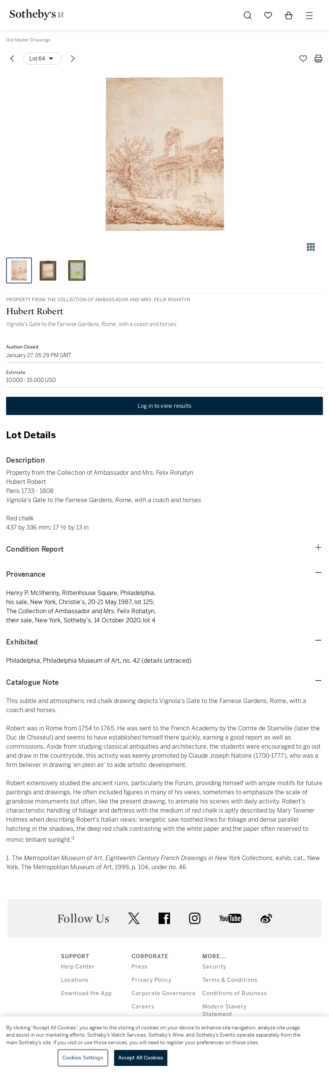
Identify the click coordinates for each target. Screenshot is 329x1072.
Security (214, 967)
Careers (143, 1007)
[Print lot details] (318, 58)
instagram (194, 918)
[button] (164, 153)
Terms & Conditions (229, 980)
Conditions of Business (234, 993)
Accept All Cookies (140, 1058)
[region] (164, 1044)
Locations (75, 980)
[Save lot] (303, 58)
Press (140, 967)
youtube (230, 918)
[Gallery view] (311, 246)
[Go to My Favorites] (268, 15)
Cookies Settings (82, 1058)
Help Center (78, 967)
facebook (164, 918)
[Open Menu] (309, 15)
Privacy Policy (152, 980)
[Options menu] (42, 58)
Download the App (86, 993)
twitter (134, 918)
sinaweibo (266, 918)
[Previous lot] (12, 58)
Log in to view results (165, 405)
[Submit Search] (247, 15)
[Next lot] (72, 58)
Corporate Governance (164, 993)
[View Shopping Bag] (288, 15)
